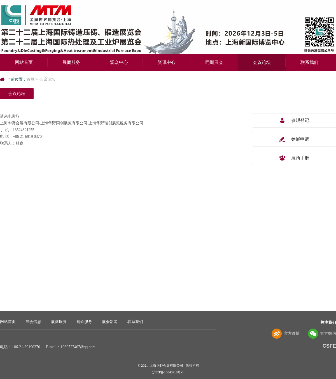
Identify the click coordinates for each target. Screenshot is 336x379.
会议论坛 (262, 62)
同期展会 (214, 62)
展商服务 (71, 62)
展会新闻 (110, 322)
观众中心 (119, 62)
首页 (30, 79)
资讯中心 (167, 62)
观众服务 (84, 322)
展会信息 (33, 322)
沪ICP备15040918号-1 (168, 372)
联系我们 (309, 62)
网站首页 (24, 62)
